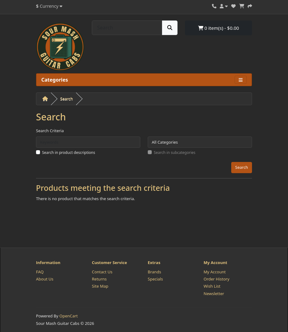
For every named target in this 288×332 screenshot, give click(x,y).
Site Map (100, 286)
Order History (216, 279)
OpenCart (68, 316)
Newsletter (214, 293)
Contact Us (102, 272)
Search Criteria (50, 130)
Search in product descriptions (68, 152)
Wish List (212, 286)
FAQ (40, 272)
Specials (155, 279)
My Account (215, 272)
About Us (44, 279)
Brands (154, 272)
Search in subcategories (175, 152)
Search (66, 98)
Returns (99, 279)
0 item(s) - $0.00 (218, 28)
